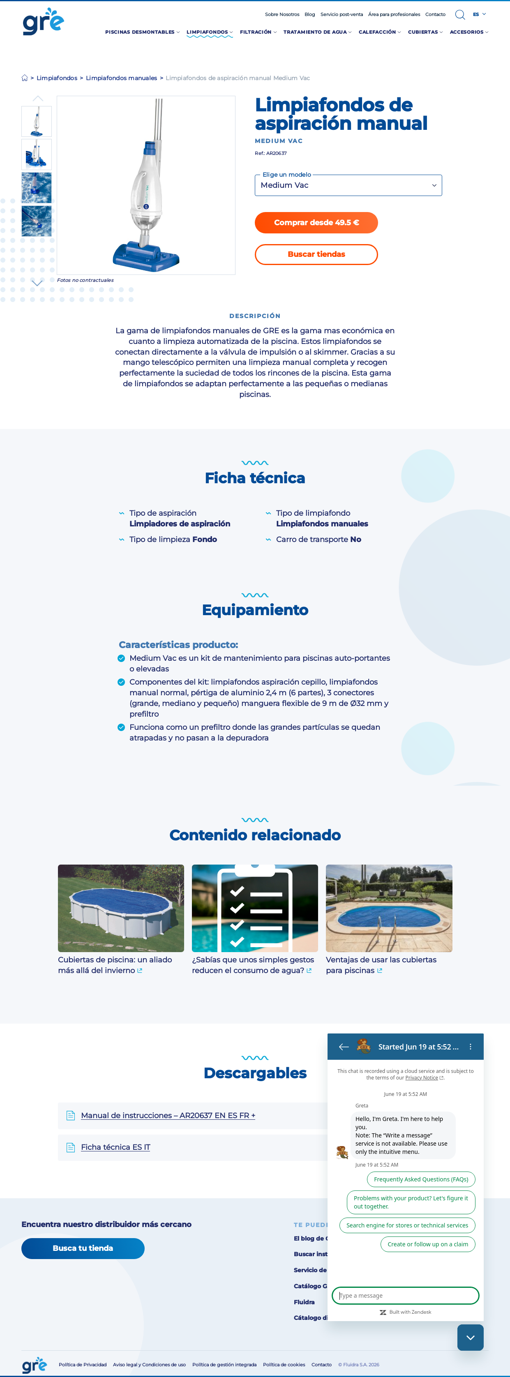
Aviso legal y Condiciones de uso (149, 1365)
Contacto (435, 14)
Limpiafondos (57, 78)
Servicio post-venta (342, 14)
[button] (460, 15)
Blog (310, 14)
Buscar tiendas (316, 254)
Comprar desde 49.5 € (316, 222)
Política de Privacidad (82, 1365)
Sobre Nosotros (282, 14)
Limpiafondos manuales (121, 78)
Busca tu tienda (83, 1248)
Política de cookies (284, 1365)
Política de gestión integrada (224, 1365)
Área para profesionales (394, 14)
